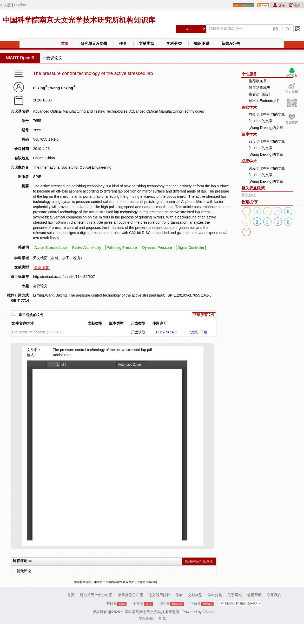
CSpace (209, 612)
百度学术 (249, 134)
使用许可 (159, 323)
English (20, 5)
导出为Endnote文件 (264, 101)
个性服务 (249, 74)
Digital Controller (190, 247)
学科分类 (174, 44)
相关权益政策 (253, 188)
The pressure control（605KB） (37, 332)
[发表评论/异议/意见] (199, 561)
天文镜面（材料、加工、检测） (58, 258)
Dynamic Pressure (157, 247)
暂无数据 (248, 195)
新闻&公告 (230, 44)
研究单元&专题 (94, 44)
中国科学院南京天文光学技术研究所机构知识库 (79, 20)
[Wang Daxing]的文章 (266, 128)
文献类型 (146, 44)
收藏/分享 (249, 202)
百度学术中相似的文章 (267, 141)
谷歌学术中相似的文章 (267, 114)
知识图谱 (201, 44)
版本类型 (116, 323)
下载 (203, 332)
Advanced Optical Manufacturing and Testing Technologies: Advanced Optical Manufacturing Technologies (118, 111)
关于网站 (234, 595)
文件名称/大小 (22, 323)
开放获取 (138, 332)
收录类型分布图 (130, 595)
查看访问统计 (259, 94)
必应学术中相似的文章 (267, 168)
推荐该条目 (258, 81)
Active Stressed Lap (50, 247)
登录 (279, 5)
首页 (65, 44)
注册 (295, 5)
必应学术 (249, 161)
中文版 (5, 5)
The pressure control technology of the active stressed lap (93, 73)
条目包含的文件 (31, 315)
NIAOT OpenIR (20, 58)
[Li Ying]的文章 (261, 121)
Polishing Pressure (122, 247)
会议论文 (54, 58)
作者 (123, 44)
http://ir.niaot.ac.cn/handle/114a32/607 (64, 277)
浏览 (194, 332)
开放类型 (138, 323)
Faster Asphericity (86, 247)
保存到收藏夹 (259, 87)
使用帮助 (254, 595)
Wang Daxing (61, 88)
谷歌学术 (249, 107)
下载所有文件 (204, 315)
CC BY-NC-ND (165, 332)
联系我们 (274, 595)
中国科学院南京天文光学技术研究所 (150, 612)
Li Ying (39, 88)
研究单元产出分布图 (96, 595)
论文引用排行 (159, 595)
